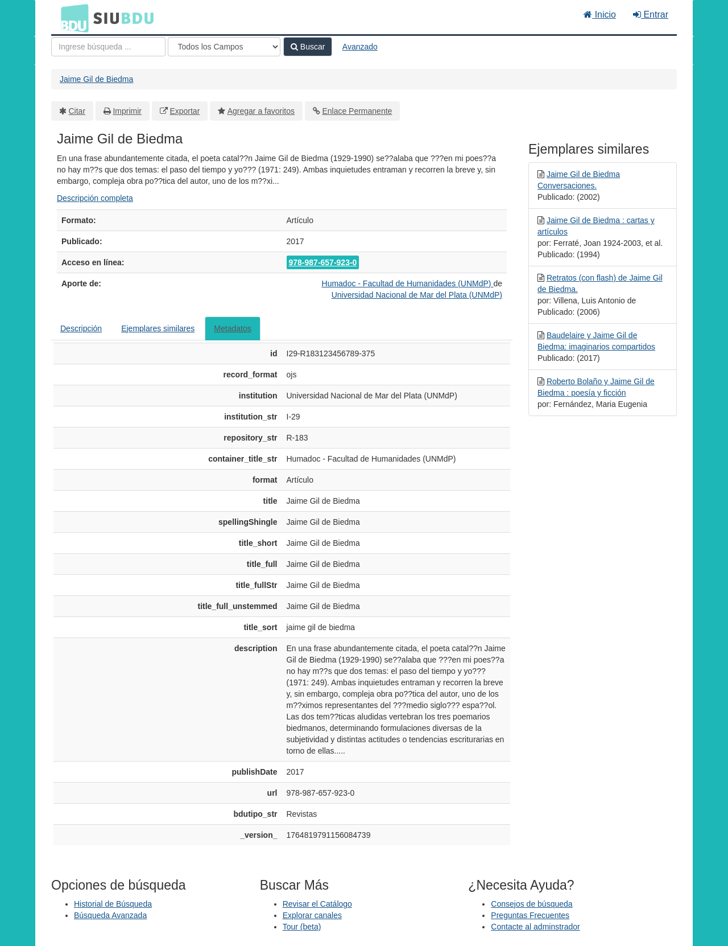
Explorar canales (312, 915)
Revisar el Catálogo (317, 903)
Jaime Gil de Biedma (96, 79)
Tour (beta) (302, 926)
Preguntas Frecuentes (530, 915)
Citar (77, 111)
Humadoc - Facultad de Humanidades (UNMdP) (408, 283)
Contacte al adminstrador (535, 926)
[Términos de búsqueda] (108, 46)
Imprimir (127, 111)
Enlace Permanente (357, 111)
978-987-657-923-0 (323, 262)
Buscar (308, 46)
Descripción (81, 328)
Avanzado (360, 46)
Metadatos (232, 328)
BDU (71, 17)
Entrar (650, 14)
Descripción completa (95, 198)
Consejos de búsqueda (531, 903)
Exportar (184, 111)
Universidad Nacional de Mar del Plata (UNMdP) (417, 294)
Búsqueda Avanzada (110, 915)
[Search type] (224, 46)
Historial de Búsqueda (113, 903)
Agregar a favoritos (261, 111)
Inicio (600, 14)
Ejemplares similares (158, 328)
